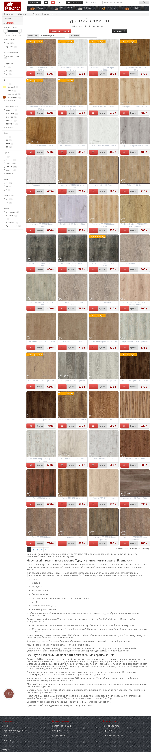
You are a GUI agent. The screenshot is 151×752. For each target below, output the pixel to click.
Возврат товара (60, 730)
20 (8, 199)
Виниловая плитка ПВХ (65, 8)
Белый (11, 91)
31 (7, 137)
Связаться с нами (61, 725)
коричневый (13, 94)
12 (8, 74)
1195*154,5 (11, 114)
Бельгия (10, 167)
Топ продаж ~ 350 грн (13, 57)
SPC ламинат (88, 8)
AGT (9, 43)
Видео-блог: (35, 2)
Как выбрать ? (119, 31)
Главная (8, 14)
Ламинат (41, 8)
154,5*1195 (10, 110)
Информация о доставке (15, 730)
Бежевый (12, 87)
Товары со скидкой (112, 735)
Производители (110, 725)
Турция (10, 23)
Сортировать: (33, 36)
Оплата (6, 735)
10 (8, 71)
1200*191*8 (11, 124)
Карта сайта (58, 735)
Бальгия (10, 160)
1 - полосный (11, 212)
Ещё (136, 8)
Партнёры (108, 730)
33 (8, 147)
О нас (5, 725)
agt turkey (10, 47)
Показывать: (74, 36)
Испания (10, 170)
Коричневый (13, 98)
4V (8, 183)
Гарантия (7, 740)
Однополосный (12, 226)
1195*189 (10, 117)
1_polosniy (10, 216)
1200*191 (10, 121)
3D (31, 74)
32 (8, 140)
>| (46, 549)
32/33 (8, 144)
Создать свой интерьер (60, 31)
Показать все (9, 101)
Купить (40, 74)
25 (8, 203)
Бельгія (10, 163)
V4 (7, 186)
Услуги (112, 8)
